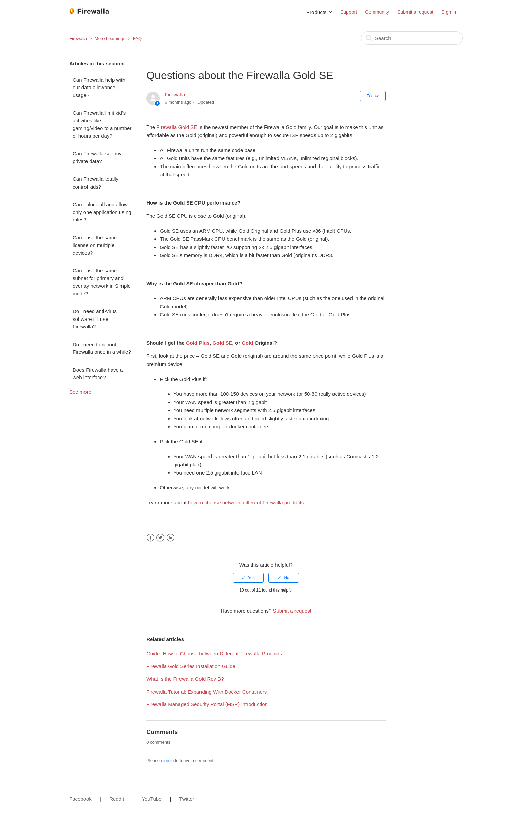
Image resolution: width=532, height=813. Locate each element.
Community (377, 12)
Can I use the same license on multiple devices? (95, 245)
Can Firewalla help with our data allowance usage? (99, 87)
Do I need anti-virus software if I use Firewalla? (95, 318)
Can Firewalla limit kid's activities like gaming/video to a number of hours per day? (102, 124)
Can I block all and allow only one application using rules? (102, 211)
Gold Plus (198, 343)
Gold (247, 343)
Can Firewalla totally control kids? (95, 183)
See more (80, 392)
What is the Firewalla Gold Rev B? (185, 679)
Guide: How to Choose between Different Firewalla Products (214, 653)
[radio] (248, 578)
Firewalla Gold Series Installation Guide (190, 666)
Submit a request (415, 12)
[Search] (412, 38)
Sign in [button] (448, 12)
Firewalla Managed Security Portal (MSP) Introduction (207, 704)
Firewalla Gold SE (176, 127)
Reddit (116, 799)
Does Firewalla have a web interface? (98, 374)
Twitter (160, 538)
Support (348, 12)
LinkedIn (170, 538)
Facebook (150, 538)
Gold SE (222, 343)
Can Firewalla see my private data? (97, 157)
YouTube (151, 799)
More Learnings (110, 38)
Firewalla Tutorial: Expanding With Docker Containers (206, 692)
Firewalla (78, 38)
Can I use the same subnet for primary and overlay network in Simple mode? (102, 282)
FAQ (137, 38)
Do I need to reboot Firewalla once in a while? (102, 348)
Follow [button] (373, 96)
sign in (167, 760)
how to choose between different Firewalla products (246, 502)
